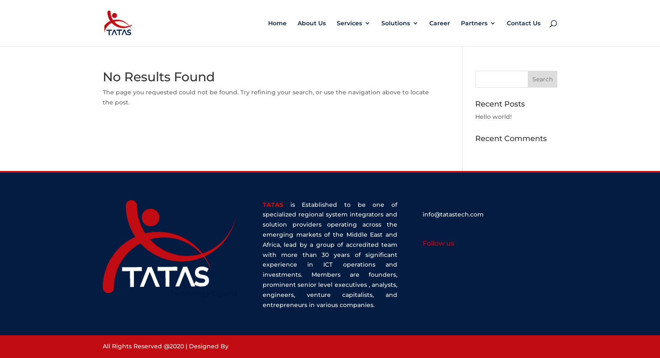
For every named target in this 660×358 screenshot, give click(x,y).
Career (439, 23)
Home (277, 23)
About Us (312, 23)
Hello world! (493, 116)
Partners (474, 23)
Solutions (395, 23)
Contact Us (523, 23)
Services (349, 23)
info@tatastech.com (453, 214)
